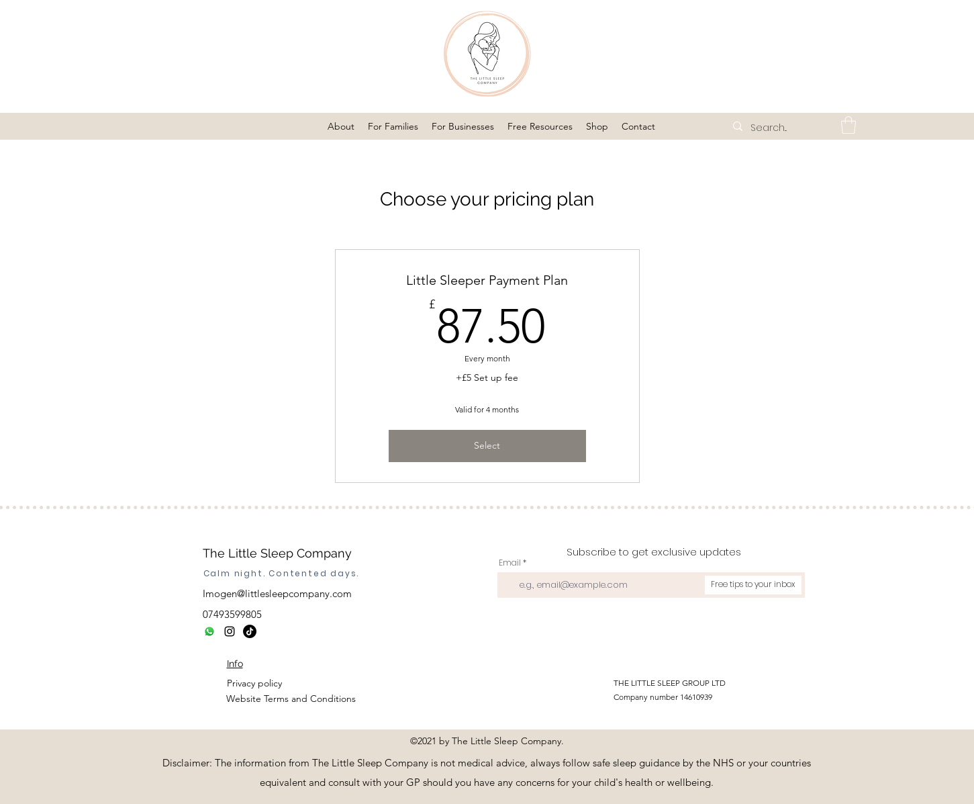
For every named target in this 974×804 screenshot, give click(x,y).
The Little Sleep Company (277, 553)
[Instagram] (229, 631)
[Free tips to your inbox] (753, 585)
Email (510, 563)
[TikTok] (249, 631)
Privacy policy (254, 683)
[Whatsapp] (209, 631)
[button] (341, 126)
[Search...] (784, 128)
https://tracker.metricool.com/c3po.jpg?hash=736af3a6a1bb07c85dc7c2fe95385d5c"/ (496, 795)
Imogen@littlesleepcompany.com (277, 593)
